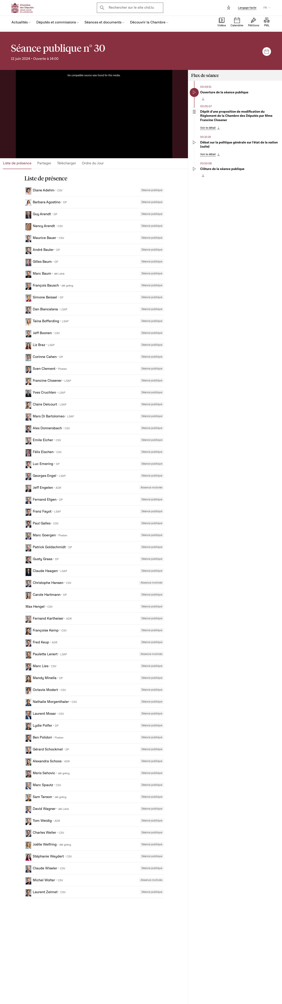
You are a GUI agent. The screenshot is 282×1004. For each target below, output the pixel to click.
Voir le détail (208, 128)
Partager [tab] (44, 163)
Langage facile (247, 8)
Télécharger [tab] (66, 163)
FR (265, 8)
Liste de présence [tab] (17, 163)
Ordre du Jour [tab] (93, 163)
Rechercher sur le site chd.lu (131, 7)
